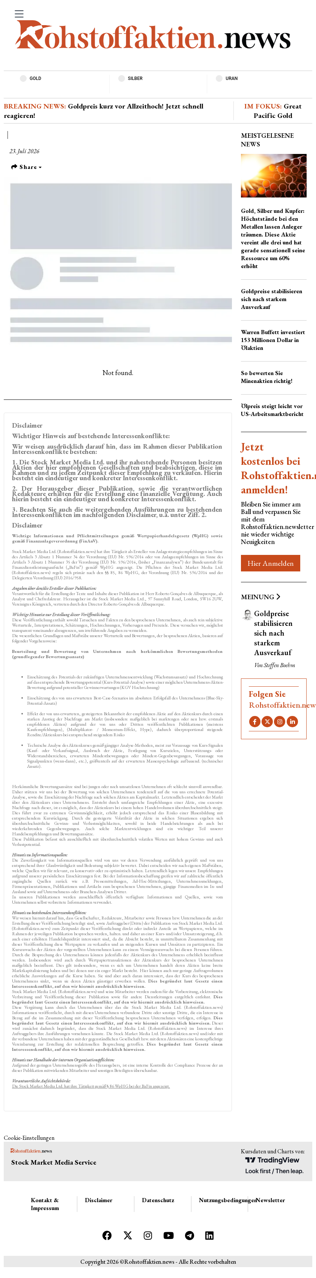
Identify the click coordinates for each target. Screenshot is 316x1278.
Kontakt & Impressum (45, 1204)
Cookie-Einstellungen (29, 1138)
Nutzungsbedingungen (228, 1200)
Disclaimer (98, 1200)
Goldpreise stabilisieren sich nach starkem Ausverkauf (271, 299)
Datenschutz (158, 1200)
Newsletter (270, 1200)
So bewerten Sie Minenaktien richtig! (266, 377)
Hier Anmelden (270, 563)
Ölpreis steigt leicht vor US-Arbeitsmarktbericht (272, 410)
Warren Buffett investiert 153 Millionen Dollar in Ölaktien (273, 340)
